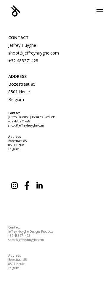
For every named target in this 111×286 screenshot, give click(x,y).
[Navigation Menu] (99, 11)
